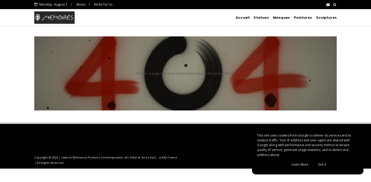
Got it (322, 164)
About (80, 4)
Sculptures (326, 17)
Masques (281, 17)
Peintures (303, 17)
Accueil (243, 17)
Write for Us (103, 4)
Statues (261, 17)
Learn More (300, 164)
